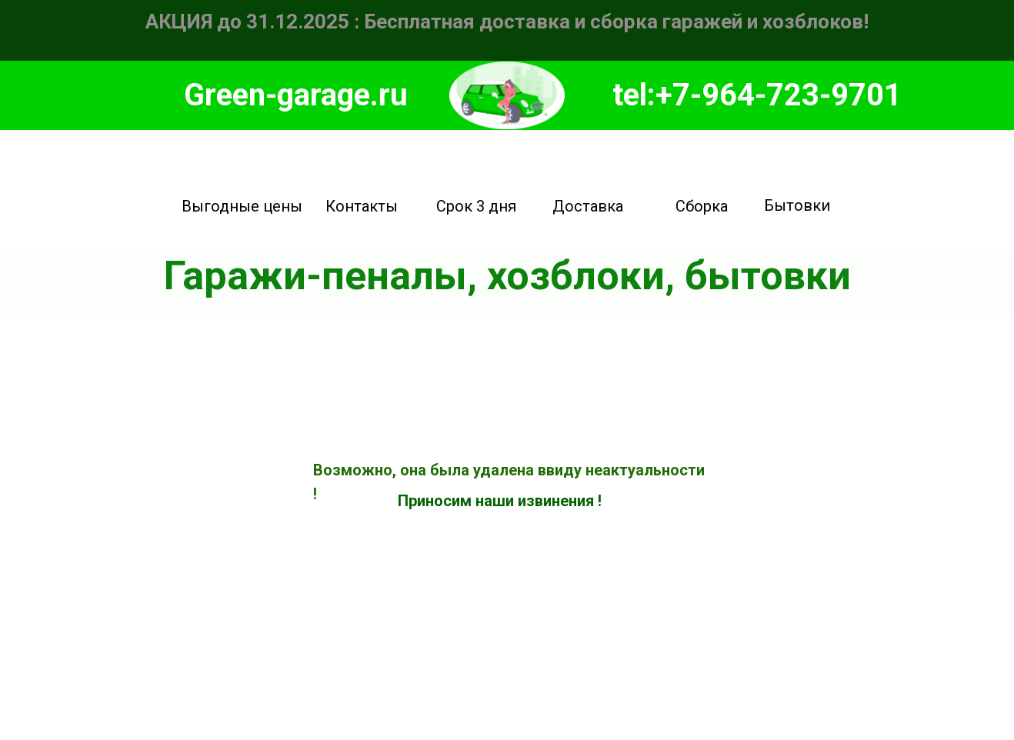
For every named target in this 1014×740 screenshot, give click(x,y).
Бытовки (797, 205)
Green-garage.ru (296, 95)
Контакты (361, 206)
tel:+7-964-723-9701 (757, 95)
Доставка (587, 206)
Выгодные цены (242, 206)
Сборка (701, 206)
